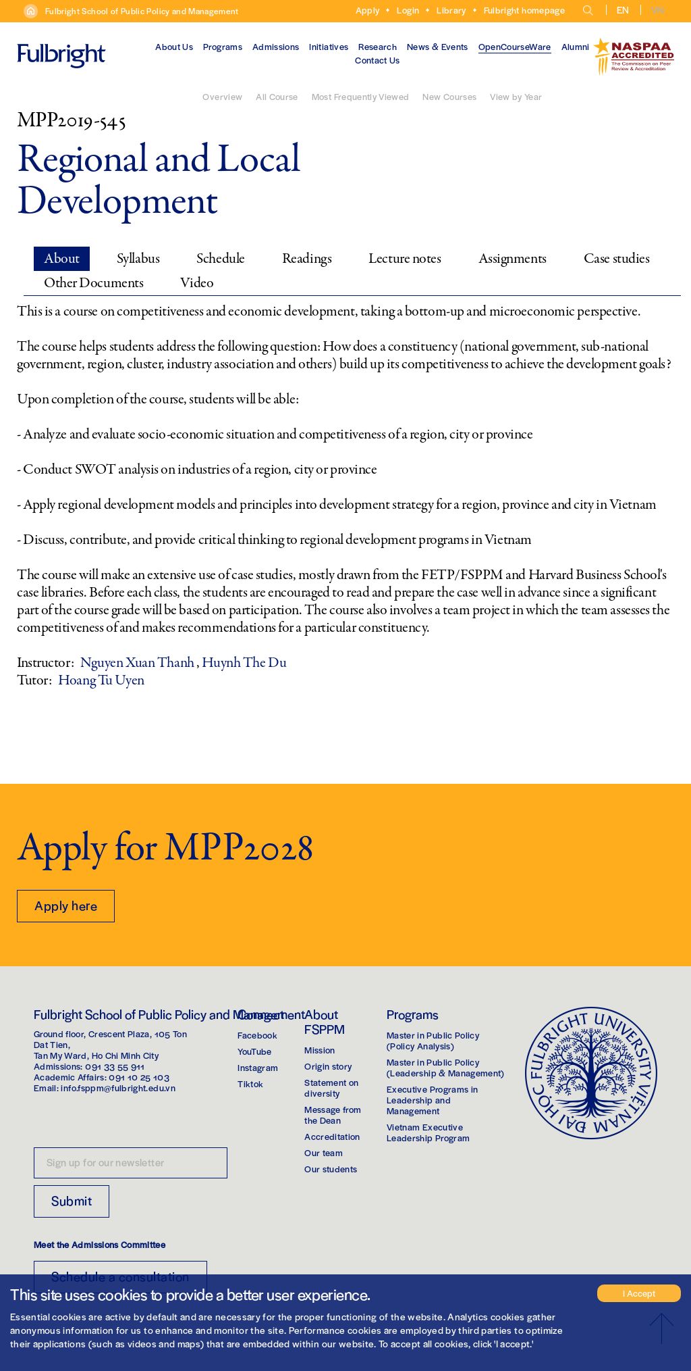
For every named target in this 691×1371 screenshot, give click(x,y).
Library (451, 9)
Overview (222, 96)
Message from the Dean (332, 1114)
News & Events (437, 46)
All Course (277, 96)
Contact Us (377, 59)
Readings (306, 259)
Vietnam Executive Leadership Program (428, 1132)
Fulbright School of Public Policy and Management (142, 11)
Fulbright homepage (524, 9)
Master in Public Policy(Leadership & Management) (446, 1067)
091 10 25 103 (139, 1076)
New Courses (449, 96)
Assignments (512, 259)
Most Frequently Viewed (361, 96)
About (62, 259)
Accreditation (332, 1136)
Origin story (328, 1066)
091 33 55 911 (115, 1066)
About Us (174, 46)
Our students (330, 1168)
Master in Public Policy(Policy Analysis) (433, 1040)
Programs (222, 46)
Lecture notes (404, 259)
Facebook (257, 1034)
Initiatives (328, 46)
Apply (368, 9)
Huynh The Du (244, 663)
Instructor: (45, 663)
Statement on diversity (331, 1087)
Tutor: (34, 680)
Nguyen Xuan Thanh (138, 663)
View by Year (516, 96)
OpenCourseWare (514, 46)
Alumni (575, 46)
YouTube (254, 1051)
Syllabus (138, 259)
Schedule (220, 259)
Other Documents (93, 283)
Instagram (258, 1067)
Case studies (617, 259)
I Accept (639, 1293)
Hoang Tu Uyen (101, 680)
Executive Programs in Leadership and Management (432, 1099)
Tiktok (250, 1083)
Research (377, 46)
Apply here (65, 905)
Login (408, 9)
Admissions (276, 46)
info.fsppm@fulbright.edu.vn (118, 1087)
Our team (323, 1152)
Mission (319, 1049)
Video (196, 283)
